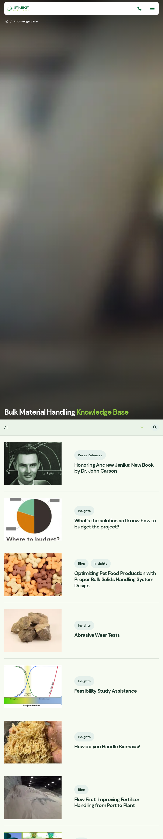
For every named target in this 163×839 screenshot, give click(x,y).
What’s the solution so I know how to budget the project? (115, 524)
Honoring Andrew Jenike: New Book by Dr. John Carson (114, 468)
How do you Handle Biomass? (107, 747)
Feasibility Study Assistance (105, 691)
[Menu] (152, 8)
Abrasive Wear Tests (97, 635)
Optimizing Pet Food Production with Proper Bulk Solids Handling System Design (115, 580)
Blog (81, 563)
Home (6, 20)
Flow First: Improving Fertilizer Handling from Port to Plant (106, 802)
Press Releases (90, 455)
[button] (155, 427)
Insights (84, 511)
